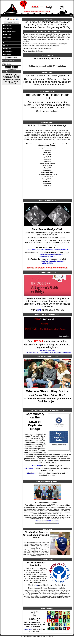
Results (5, 45)
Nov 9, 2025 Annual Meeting (47, 148)
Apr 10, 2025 (47, 157)
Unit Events (7, 34)
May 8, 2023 (47, 168)
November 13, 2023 (47, 176)
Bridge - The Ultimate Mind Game (47, 314)
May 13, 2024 (47, 181)
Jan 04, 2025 (47, 161)
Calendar (6, 43)
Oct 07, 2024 (47, 185)
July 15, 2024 (47, 183)
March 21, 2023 (47, 165)
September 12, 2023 (47, 172)
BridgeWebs (7, 54)
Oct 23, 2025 (47, 150)
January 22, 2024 (47, 179)
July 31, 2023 (47, 170)
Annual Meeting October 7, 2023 (47, 174)
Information (7, 37)
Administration (8, 51)
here (64, 66)
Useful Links (7, 48)
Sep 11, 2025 (47, 152)
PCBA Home (7, 25)
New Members (7, 28)
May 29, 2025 (47, 154)
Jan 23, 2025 (47, 159)
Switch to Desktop (11, 57)
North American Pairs (9, 31)
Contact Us (6, 40)
